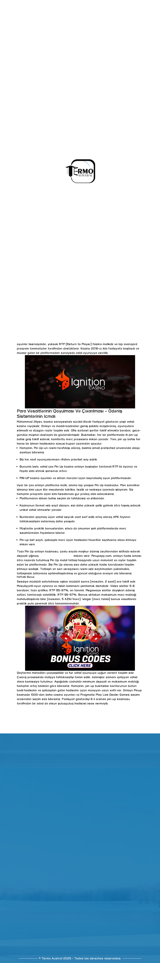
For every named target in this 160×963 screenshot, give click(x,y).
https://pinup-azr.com (56, 556)
